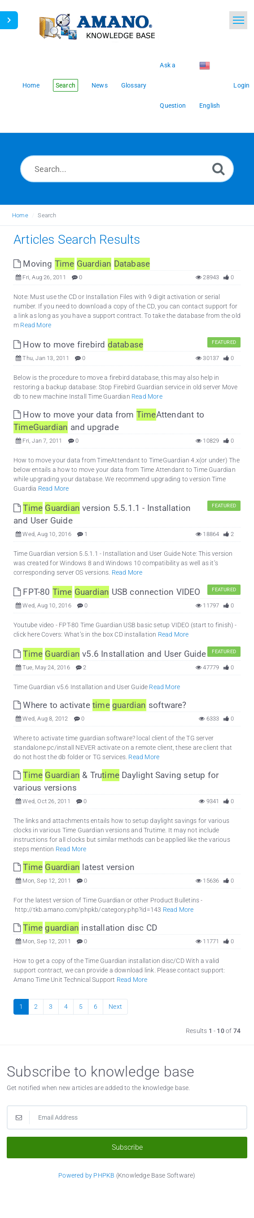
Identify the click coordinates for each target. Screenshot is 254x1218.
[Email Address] (127, 1117)
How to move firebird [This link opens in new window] (78, 344)
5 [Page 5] (81, 1006)
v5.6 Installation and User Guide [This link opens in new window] (109, 654)
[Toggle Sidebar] (9, 20)
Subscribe (127, 1147)
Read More (35, 325)
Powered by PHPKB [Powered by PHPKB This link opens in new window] (86, 1175)
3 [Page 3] (51, 1006)
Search (47, 215)
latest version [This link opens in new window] (74, 867)
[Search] (219, 168)
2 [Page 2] (36, 1006)
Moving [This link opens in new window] (81, 264)
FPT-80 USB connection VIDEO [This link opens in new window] (107, 592)
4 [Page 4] (66, 1006)
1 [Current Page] (21, 1006)
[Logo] (96, 26)
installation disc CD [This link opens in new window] (85, 928)
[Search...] (127, 168)
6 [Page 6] (95, 1006)
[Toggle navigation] (238, 20)
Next (115, 1006)
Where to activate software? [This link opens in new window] (100, 705)
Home (20, 215)
